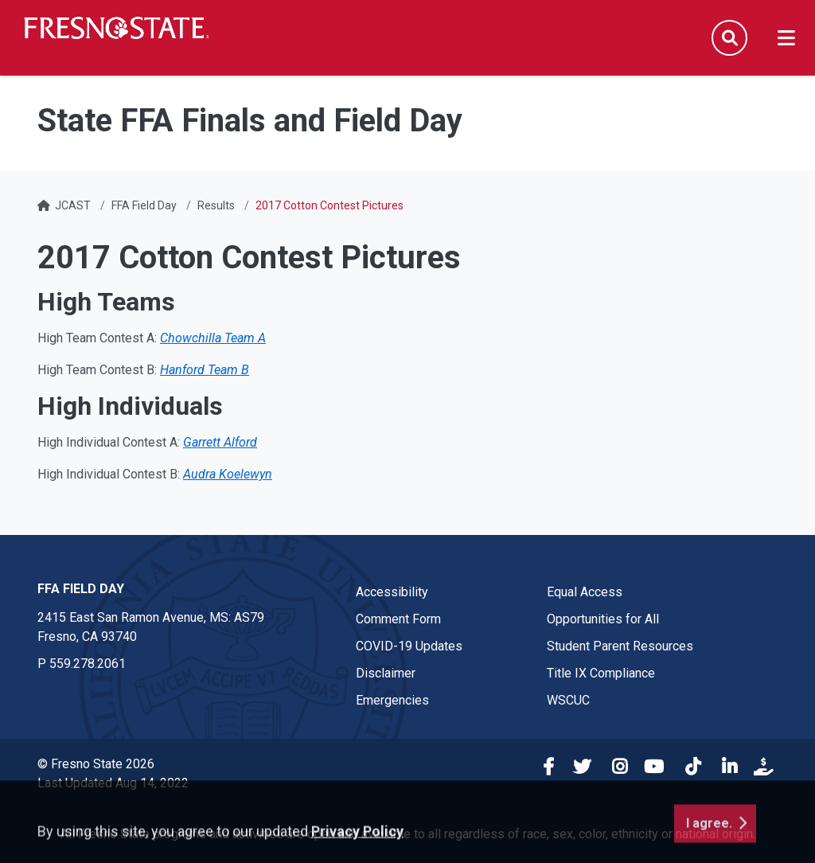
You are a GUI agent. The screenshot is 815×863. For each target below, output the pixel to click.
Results (216, 205)
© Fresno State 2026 (95, 763)
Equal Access (584, 591)
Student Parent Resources (620, 646)
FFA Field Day (144, 205)
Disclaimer (385, 673)
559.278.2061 (87, 663)
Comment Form (398, 619)
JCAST (73, 205)
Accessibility (392, 591)
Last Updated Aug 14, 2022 (113, 783)
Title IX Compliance (601, 673)
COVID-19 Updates (409, 646)
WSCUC (568, 700)
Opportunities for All (603, 619)
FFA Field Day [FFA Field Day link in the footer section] (80, 588)
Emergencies (392, 700)
